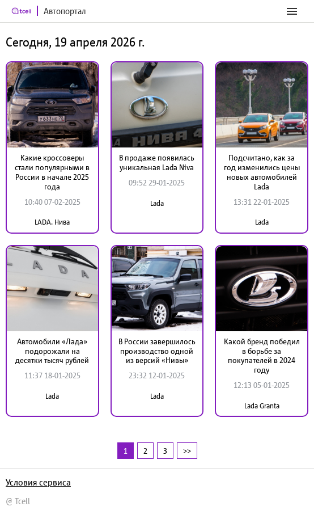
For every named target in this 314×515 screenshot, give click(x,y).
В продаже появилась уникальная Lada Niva (156, 162)
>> (187, 450)
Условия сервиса (38, 482)
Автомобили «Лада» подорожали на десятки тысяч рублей (52, 351)
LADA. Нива (52, 222)
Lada (157, 203)
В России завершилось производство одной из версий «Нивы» (157, 351)
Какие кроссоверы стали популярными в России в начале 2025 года (52, 172)
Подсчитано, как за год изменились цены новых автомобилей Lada (262, 172)
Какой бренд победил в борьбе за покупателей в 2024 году (262, 355)
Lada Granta (261, 406)
